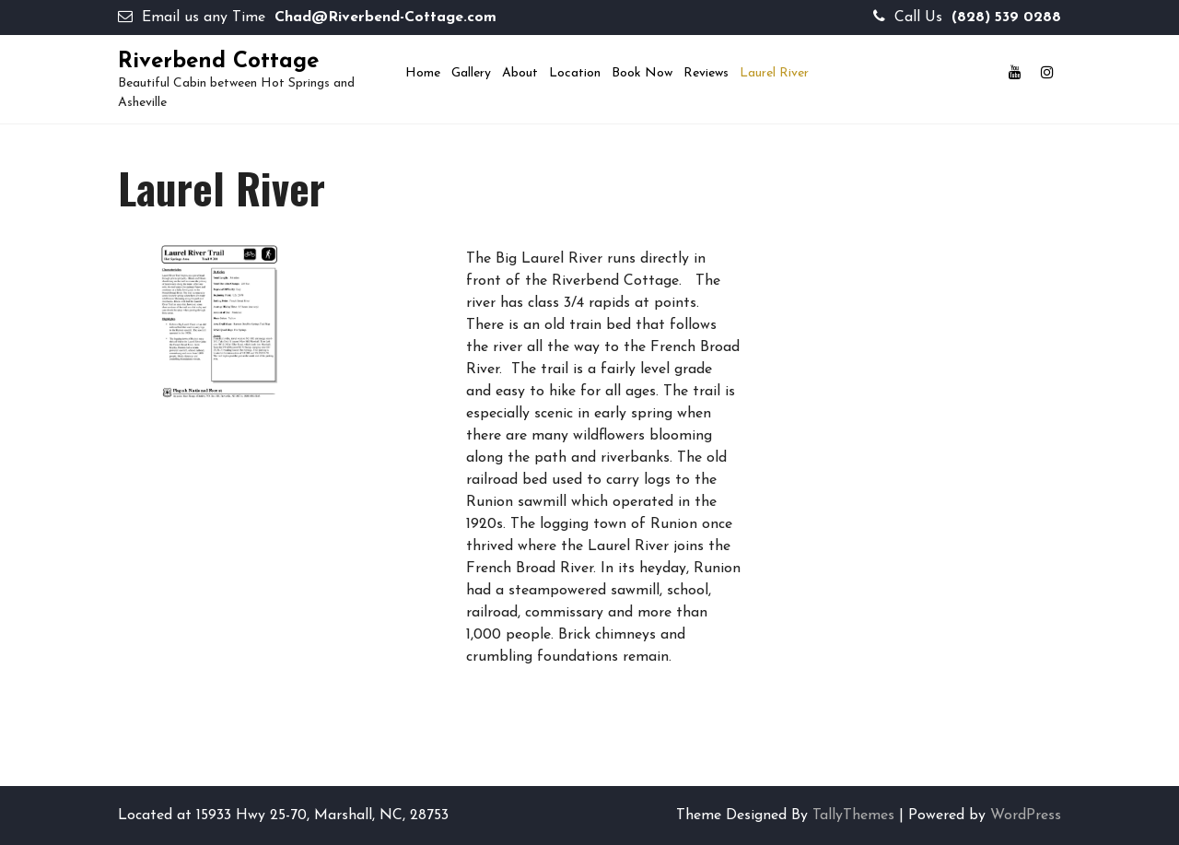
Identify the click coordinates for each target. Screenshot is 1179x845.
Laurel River (774, 73)
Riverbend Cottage (218, 62)
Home (422, 73)
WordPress (1025, 815)
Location (575, 73)
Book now (642, 73)
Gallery (471, 73)
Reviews (706, 73)
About (520, 73)
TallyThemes (853, 815)
